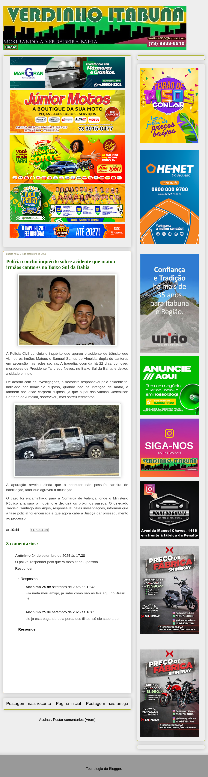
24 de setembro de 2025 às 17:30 (58, 556)
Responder (24, 568)
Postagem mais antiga (107, 703)
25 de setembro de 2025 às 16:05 (68, 612)
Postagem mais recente (28, 703)
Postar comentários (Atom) (74, 720)
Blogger (115, 769)
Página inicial (68, 703)
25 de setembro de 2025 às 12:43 (68, 587)
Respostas (29, 579)
